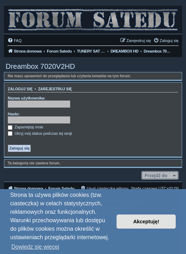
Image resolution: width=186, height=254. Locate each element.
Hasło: (14, 114)
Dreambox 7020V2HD (40, 66)
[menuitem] (14, 40)
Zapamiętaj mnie (25, 127)
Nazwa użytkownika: (26, 98)
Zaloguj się (20, 89)
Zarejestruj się (55, 89)
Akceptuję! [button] (146, 221)
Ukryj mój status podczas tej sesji (40, 133)
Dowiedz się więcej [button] (35, 247)
